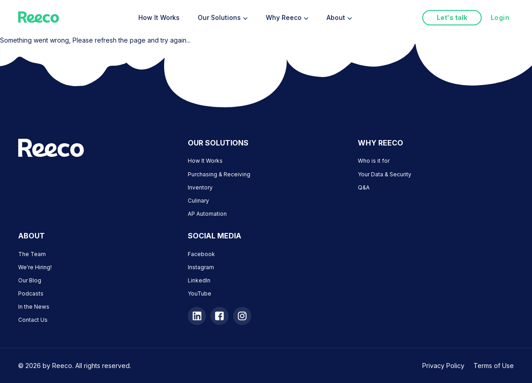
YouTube (199, 293)
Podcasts (31, 293)
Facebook (201, 254)
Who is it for (374, 160)
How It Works (205, 160)
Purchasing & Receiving (219, 174)
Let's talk (452, 17)
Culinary (198, 200)
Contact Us (33, 319)
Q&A (364, 187)
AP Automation (207, 213)
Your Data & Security (384, 174)
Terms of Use (493, 365)
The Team (32, 254)
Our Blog (29, 280)
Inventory (200, 187)
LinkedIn (199, 280)
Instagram (201, 267)
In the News (33, 306)
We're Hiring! (35, 267)
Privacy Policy (443, 365)
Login (500, 17)
